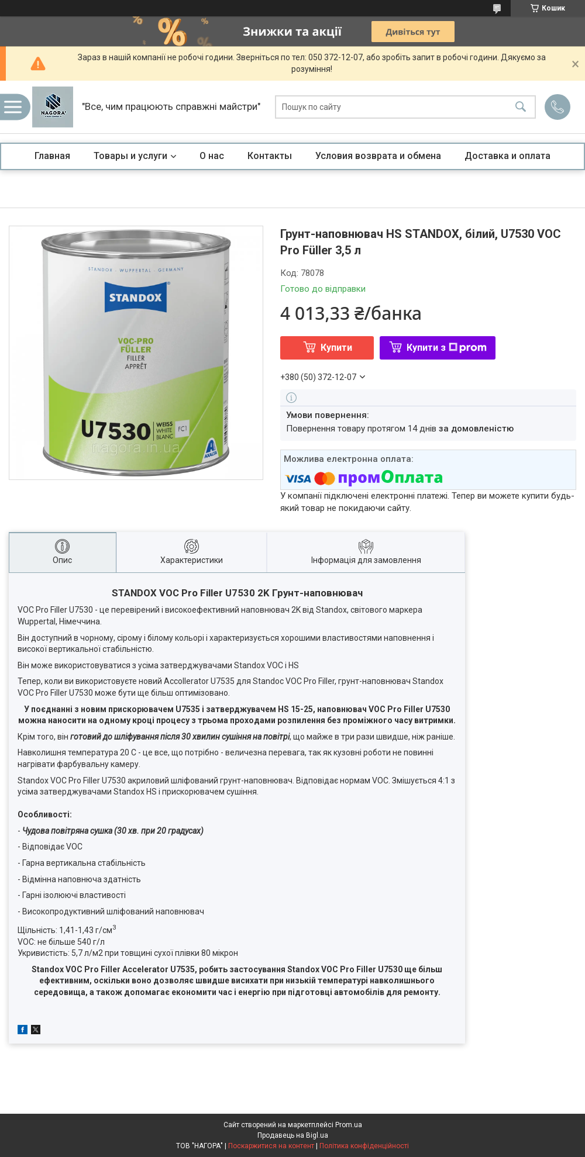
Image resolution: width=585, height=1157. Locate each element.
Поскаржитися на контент (271, 1146)
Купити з (447, 347)
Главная (52, 155)
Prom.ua (348, 1125)
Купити (336, 347)
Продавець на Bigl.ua (292, 1135)
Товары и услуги (130, 155)
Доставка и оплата (507, 155)
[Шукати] (521, 107)
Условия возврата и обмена (378, 155)
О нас (211, 155)
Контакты (269, 155)
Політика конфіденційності (364, 1146)
